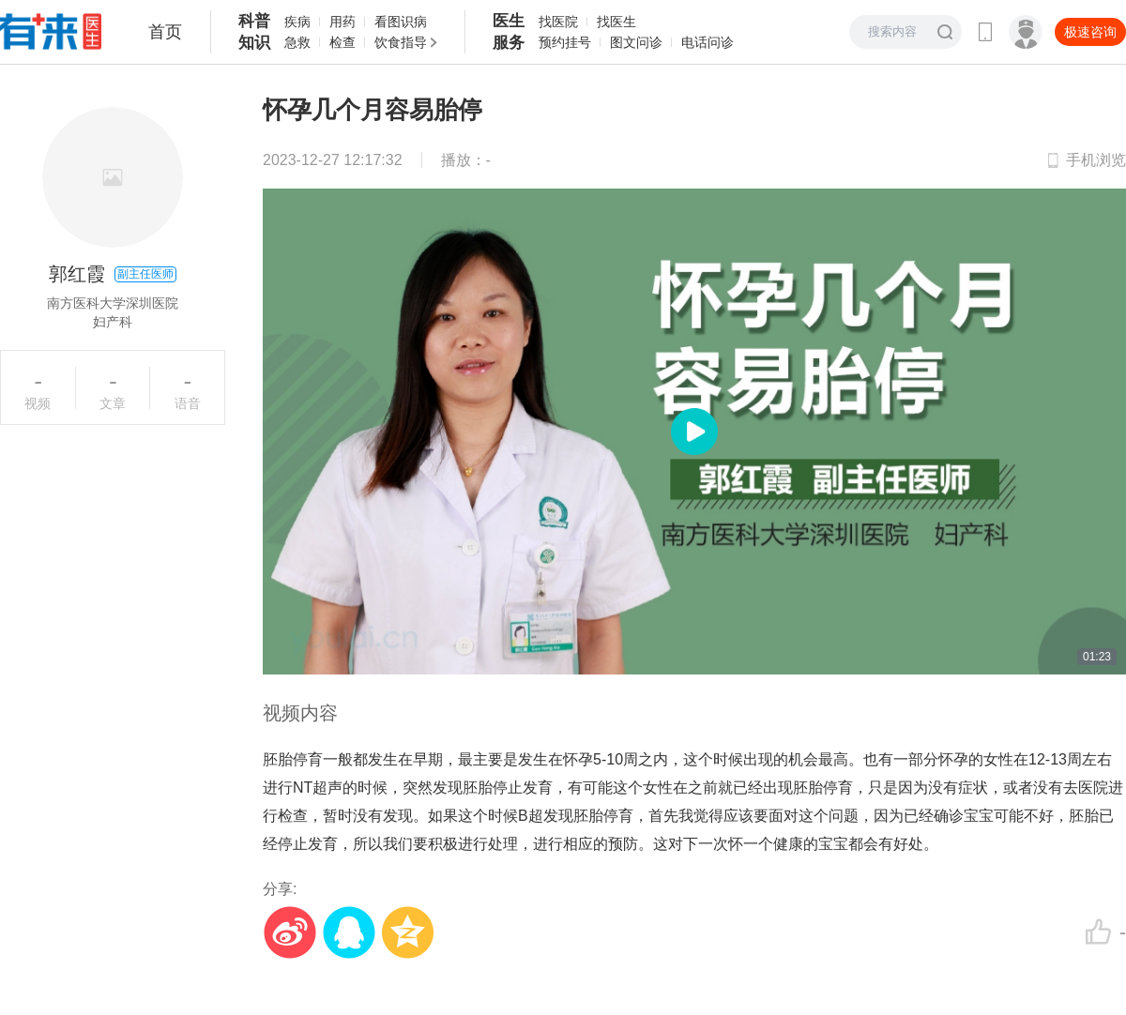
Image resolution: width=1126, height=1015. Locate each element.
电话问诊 (707, 42)
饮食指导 (400, 42)
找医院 (558, 21)
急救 (297, 42)
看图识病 (400, 21)
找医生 (616, 21)
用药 (342, 21)
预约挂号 (565, 42)
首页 (165, 32)
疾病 (297, 21)
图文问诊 (636, 42)
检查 (342, 42)
